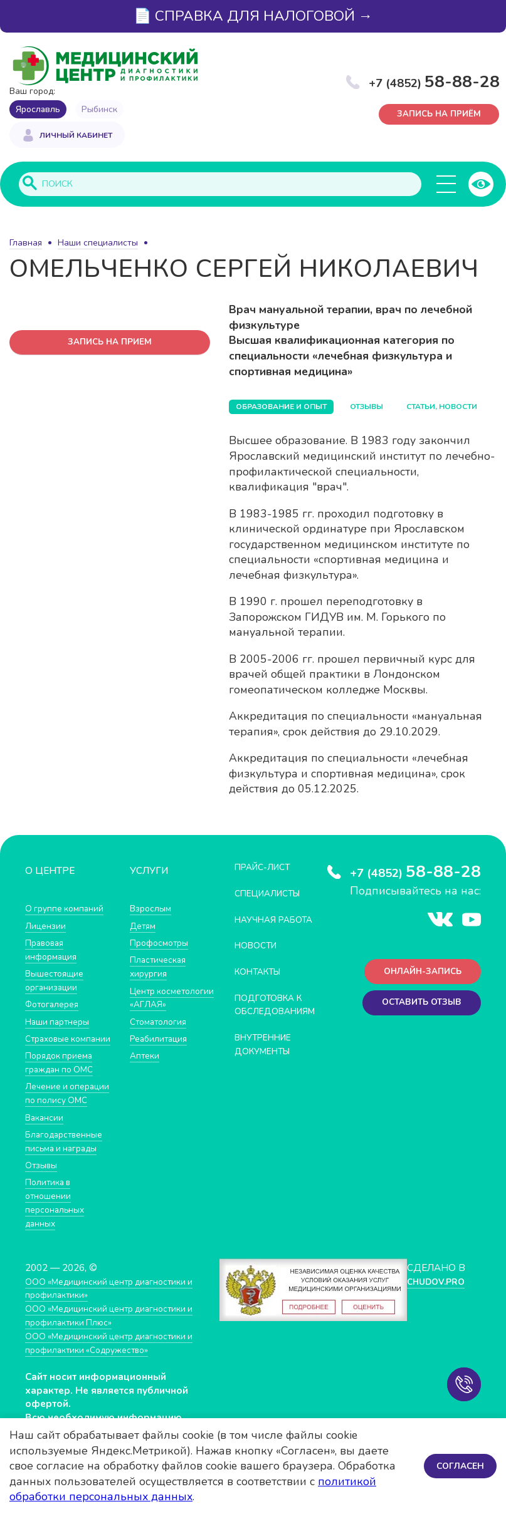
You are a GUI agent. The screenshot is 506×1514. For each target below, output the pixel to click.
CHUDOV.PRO (435, 1305)
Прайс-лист (266, 867)
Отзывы (43, 1190)
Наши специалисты (98, 244)
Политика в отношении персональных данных (56, 1228)
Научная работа (258, 926)
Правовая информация (53, 949)
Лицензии (46, 926)
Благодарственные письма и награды (67, 1166)
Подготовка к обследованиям (280, 1018)
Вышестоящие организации (57, 980)
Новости (259, 959)
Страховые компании (50, 1045)
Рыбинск (99, 109)
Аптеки (146, 1068)
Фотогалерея (55, 1004)
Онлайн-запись (418, 974)
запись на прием (110, 344)
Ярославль (38, 109)
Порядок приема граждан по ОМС (63, 1075)
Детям (144, 926)
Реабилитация (161, 1051)
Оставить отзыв (417, 1008)
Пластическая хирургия (160, 967)
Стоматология (160, 1034)
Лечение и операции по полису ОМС (53, 1112)
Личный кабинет (76, 137)
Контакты (261, 985)
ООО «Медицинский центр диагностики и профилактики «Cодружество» (113, 1367)
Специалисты (272, 894)
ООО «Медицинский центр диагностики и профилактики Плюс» (113, 1339)
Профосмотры (162, 943)
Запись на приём (440, 116)
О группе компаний (67, 909)
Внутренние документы (268, 1057)
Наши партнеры (60, 1021)
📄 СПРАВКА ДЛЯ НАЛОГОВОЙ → (253, 16)
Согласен (458, 1465)
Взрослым (152, 909)
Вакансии (45, 1142)
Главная (25, 244)
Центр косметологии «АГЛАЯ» (160, 1004)
